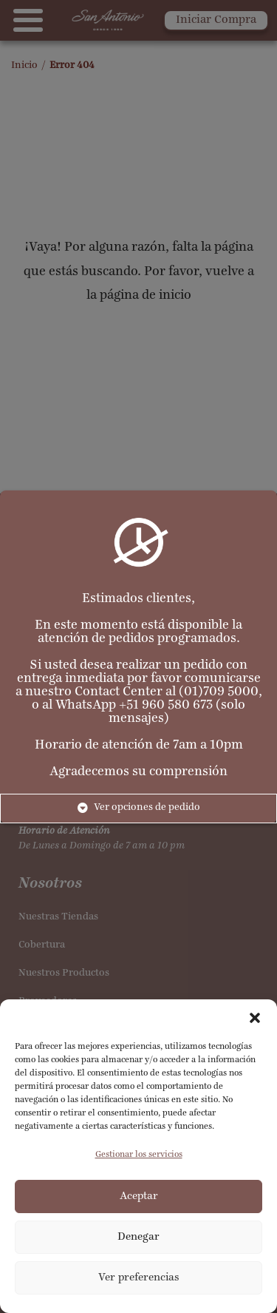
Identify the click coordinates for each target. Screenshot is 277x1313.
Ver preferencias (138, 1277)
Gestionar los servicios (138, 1154)
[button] (254, 1017)
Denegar (138, 1237)
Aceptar (139, 1196)
